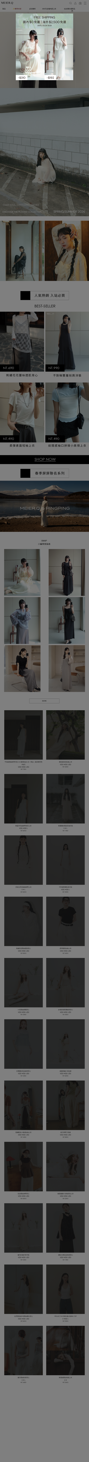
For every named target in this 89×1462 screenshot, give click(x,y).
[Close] (72, 11)
